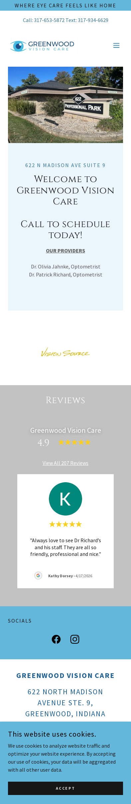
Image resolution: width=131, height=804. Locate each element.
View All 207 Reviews (65, 463)
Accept (65, 788)
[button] (116, 45)
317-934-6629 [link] (93, 20)
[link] (45, 45)
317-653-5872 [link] (49, 20)
